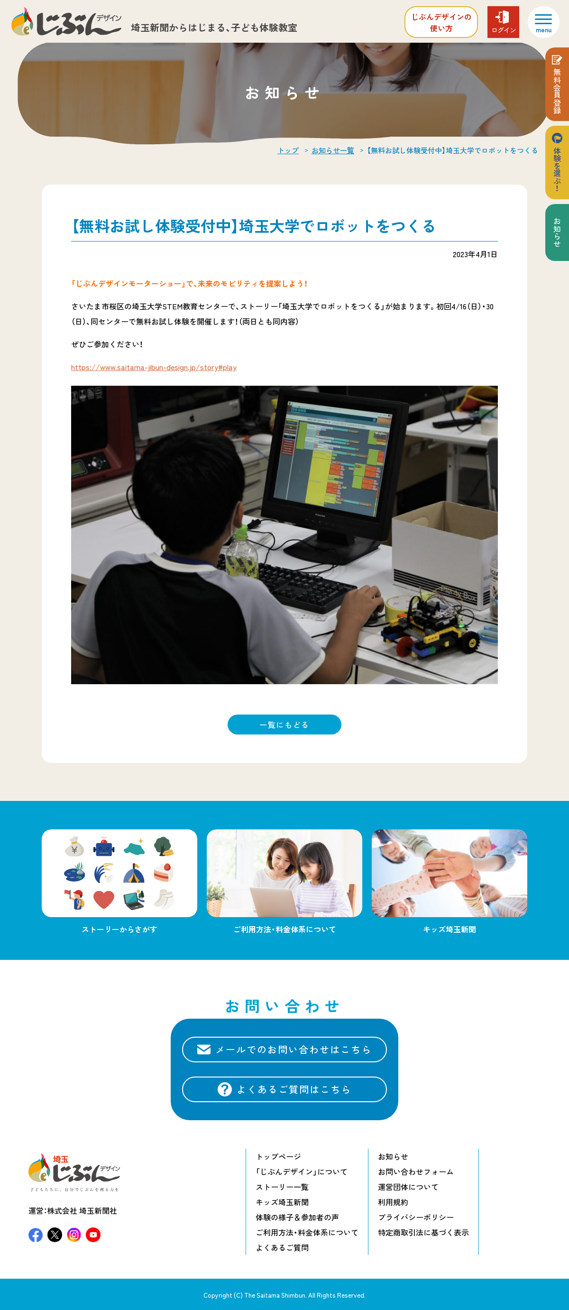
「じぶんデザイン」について (302, 1171)
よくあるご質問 (282, 1247)
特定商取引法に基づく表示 (423, 1232)
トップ (288, 150)
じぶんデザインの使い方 (441, 22)
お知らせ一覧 (333, 150)
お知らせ (557, 232)
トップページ (278, 1156)
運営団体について (408, 1186)
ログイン (503, 30)
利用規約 (393, 1202)
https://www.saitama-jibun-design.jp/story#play (154, 366)
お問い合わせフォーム (416, 1171)
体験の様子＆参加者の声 (297, 1217)
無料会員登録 (557, 91)
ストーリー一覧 (282, 1186)
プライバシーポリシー (416, 1217)
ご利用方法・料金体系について (307, 1232)
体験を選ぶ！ (557, 169)
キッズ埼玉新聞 (282, 1202)
